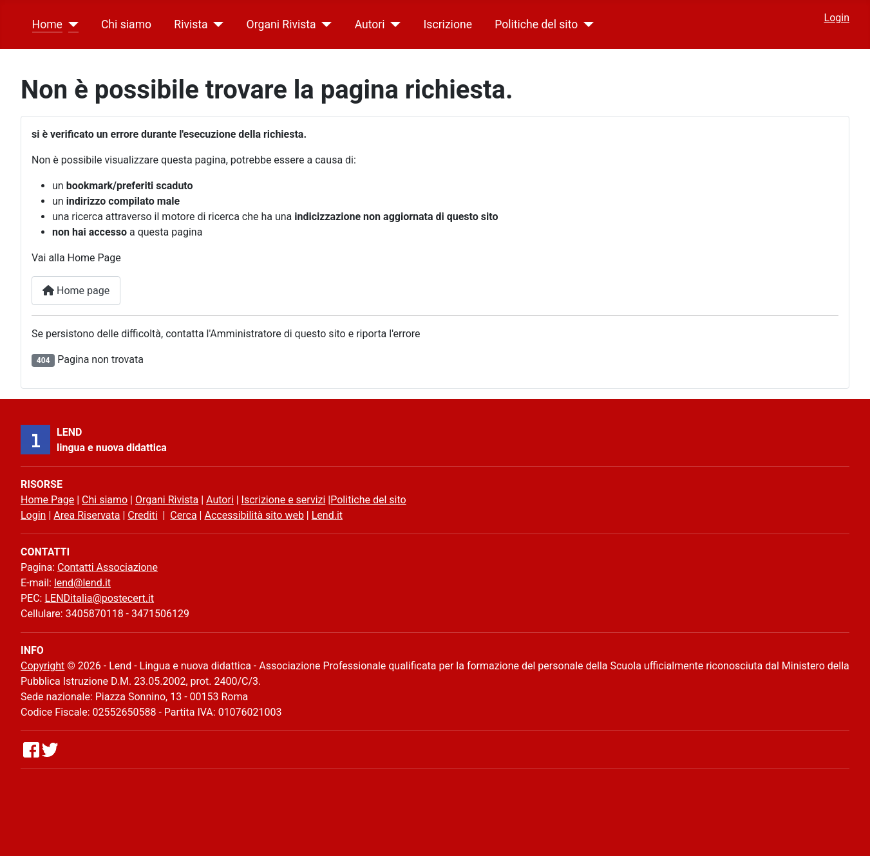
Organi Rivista (281, 24)
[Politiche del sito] (586, 24)
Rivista (190, 24)
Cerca (183, 515)
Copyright (42, 666)
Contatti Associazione (107, 567)
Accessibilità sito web (253, 515)
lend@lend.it (82, 583)
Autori (370, 24)
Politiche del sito (536, 24)
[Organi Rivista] (324, 24)
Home (47, 24)
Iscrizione (448, 24)
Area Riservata (86, 515)
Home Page (47, 500)
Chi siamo (126, 24)
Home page (76, 290)
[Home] (70, 24)
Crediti (142, 515)
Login (836, 18)
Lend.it (327, 515)
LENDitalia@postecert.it (99, 598)
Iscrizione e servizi (283, 500)
